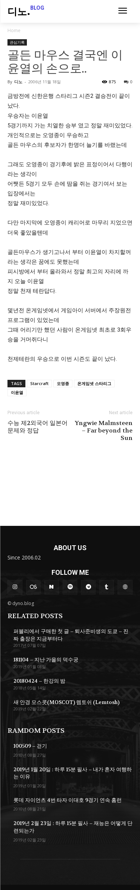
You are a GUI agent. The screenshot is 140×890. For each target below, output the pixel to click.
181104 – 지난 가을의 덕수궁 (45, 659)
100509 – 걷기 (30, 745)
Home (14, 30)
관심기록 (17, 42)
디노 (18, 81)
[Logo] (25, 12)
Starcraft (39, 383)
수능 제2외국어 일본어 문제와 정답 (37, 426)
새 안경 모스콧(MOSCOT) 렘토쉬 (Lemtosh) (66, 702)
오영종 (63, 383)
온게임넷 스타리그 (94, 383)
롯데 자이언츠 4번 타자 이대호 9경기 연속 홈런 (67, 800)
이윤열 (17, 392)
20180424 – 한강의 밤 (39, 680)
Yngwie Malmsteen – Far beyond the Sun (104, 430)
